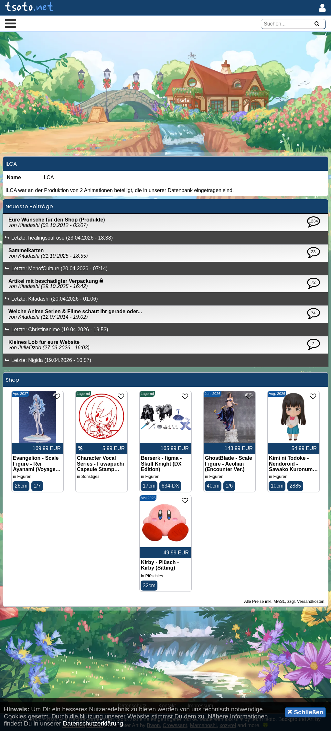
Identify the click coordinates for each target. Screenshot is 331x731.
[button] (10, 23)
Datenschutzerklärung (93, 723)
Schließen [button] (305, 712)
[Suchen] (317, 24)
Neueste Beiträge (29, 206)
